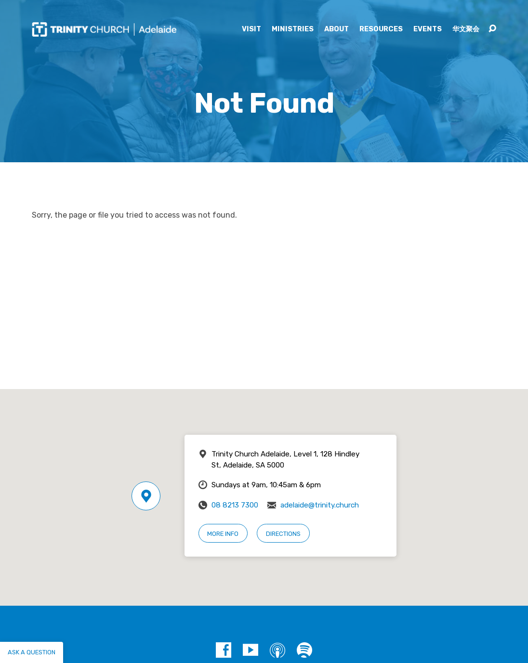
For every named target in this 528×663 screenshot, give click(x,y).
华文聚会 (465, 29)
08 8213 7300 (234, 505)
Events (427, 29)
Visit (251, 29)
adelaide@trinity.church (319, 505)
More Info (222, 533)
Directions (283, 533)
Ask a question (31, 652)
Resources (381, 29)
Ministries (293, 29)
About (336, 29)
